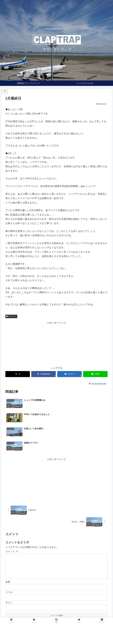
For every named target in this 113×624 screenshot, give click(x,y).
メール (9, 568)
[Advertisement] (56, 344)
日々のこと (11, 316)
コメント (11, 523)
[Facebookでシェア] (43, 374)
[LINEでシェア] (95, 374)
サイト (9, 578)
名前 (7, 558)
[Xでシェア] (17, 374)
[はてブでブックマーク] (69, 374)
